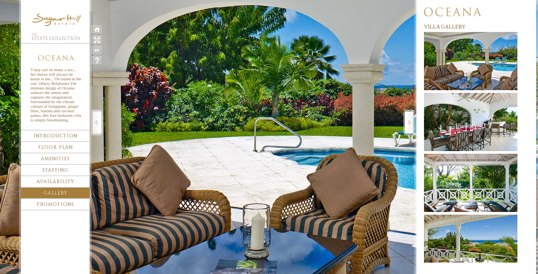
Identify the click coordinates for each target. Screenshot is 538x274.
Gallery (55, 193)
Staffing (55, 170)
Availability (55, 181)
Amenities (55, 159)
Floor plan (55, 147)
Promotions (55, 204)
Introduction (55, 136)
